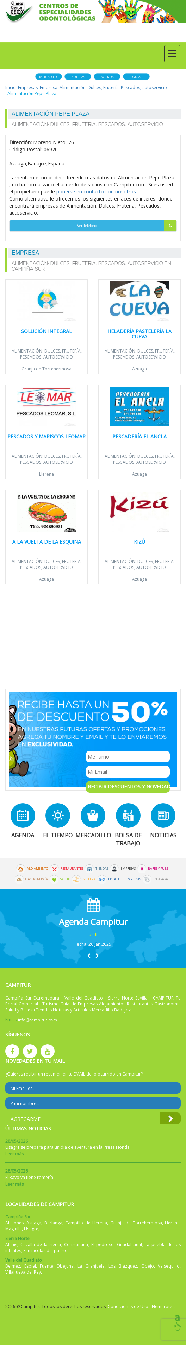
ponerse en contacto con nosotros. (96, 191)
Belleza (89, 879)
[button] (88, 956)
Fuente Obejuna (57, 1266)
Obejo (147, 1266)
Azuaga (139, 369)
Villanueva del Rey (23, 1272)
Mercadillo (48, 77)
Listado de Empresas (124, 879)
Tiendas (101, 869)
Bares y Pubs (158, 869)
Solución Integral (46, 331)
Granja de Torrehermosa (46, 369)
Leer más (14, 1154)
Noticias (78, 77)
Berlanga (53, 1223)
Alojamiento (37, 869)
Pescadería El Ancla (139, 436)
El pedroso (102, 1245)
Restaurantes (72, 869)
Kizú (139, 541)
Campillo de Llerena (86, 1223)
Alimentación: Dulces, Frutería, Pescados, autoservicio (113, 87)
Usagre (31, 1229)
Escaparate (162, 879)
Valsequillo (169, 1266)
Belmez (12, 1266)
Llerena (46, 474)
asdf (93, 935)
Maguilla (13, 1229)
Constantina (76, 1245)
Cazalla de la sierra (40, 1245)
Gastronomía (36, 879)
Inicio (10, 87)
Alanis (11, 1245)
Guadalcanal (129, 1245)
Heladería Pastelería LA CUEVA (139, 334)
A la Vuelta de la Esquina (46, 541)
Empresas (28, 87)
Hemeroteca (164, 1306)
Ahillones (14, 1223)
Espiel (30, 1266)
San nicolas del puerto (45, 1251)
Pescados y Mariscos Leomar (46, 436)
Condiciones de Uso (128, 1306)
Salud (65, 879)
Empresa (48, 87)
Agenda (107, 77)
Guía (136, 77)
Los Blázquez (122, 1266)
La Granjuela (91, 1266)
